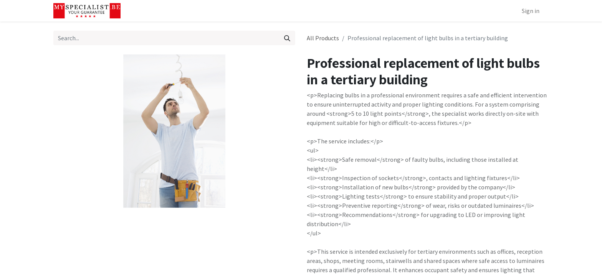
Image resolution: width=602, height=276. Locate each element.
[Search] (287, 38)
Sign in (530, 11)
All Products (323, 38)
